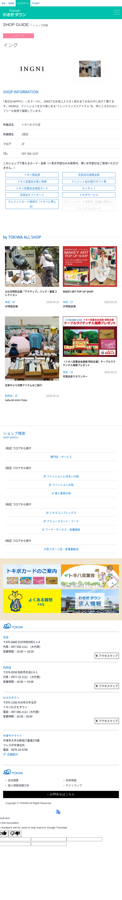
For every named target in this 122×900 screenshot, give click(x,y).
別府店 (11, 3)
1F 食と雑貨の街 (61, 493)
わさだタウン (23, 3)
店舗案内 (12, 754)
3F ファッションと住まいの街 (61, 476)
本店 (3, 3)
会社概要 (13, 780)
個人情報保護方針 (18, 785)
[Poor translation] (15, 833)
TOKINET (36, 3)
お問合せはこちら (62, 794)
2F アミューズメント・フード (61, 521)
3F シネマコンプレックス (61, 513)
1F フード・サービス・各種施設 (61, 529)
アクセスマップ (108, 656)
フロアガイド (38, 13)
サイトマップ (74, 785)
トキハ (16, 15)
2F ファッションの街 (61, 485)
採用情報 (71, 780)
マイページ (50, 13)
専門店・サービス (61, 457)
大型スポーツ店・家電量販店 (61, 549)
